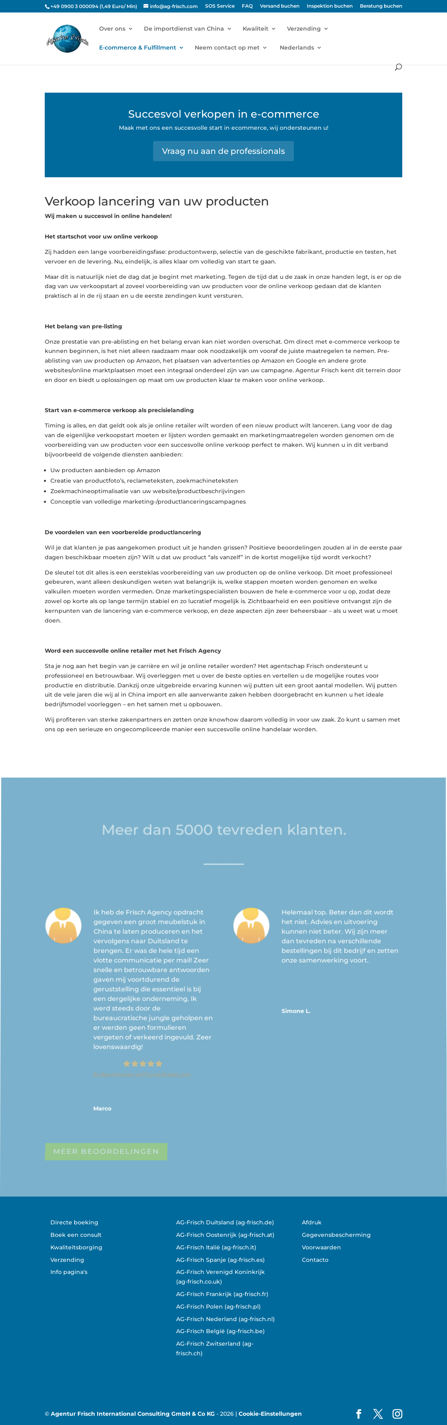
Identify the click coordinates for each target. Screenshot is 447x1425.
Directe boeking (74, 1222)
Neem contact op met (227, 48)
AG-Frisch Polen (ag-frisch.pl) (218, 1306)
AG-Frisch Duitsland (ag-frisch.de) (225, 1222)
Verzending (304, 29)
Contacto (315, 1259)
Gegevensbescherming (336, 1234)
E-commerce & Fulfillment (137, 48)
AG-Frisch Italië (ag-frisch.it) (216, 1247)
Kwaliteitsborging (76, 1247)
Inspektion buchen (330, 6)
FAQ (247, 6)
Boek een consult (76, 1234)
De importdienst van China (184, 29)
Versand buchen (279, 6)
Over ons (112, 29)
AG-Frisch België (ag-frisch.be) (220, 1331)
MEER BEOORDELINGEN (107, 1153)
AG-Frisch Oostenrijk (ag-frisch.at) (225, 1234)
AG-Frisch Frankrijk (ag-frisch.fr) (222, 1294)
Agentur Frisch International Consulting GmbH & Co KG (133, 1413)
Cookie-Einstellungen (270, 1413)
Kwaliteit (255, 29)
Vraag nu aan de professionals (223, 151)
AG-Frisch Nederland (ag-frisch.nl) (225, 1319)
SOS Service (220, 6)
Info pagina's (68, 1272)
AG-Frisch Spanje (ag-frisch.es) (220, 1259)
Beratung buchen (381, 6)
